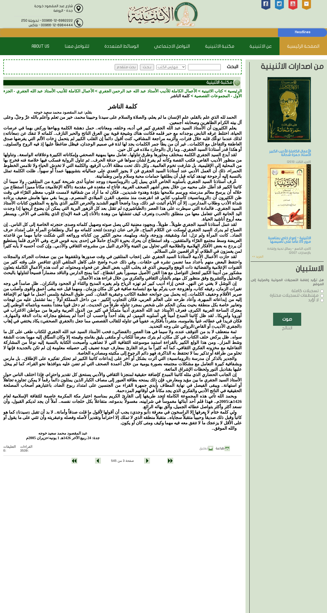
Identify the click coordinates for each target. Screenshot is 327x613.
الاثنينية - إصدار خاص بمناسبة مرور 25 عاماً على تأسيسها (289, 240)
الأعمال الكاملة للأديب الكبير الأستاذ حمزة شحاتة (290, 153)
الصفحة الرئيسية (303, 46)
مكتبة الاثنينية (219, 46)
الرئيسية (235, 91)
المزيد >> (258, 256)
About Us (40, 46)
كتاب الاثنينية (212, 91)
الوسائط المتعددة (121, 46)
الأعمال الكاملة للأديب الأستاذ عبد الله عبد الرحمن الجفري (148, 91)
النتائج (287, 328)
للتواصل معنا (77, 46)
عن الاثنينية (261, 46)
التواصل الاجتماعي (172, 46)
